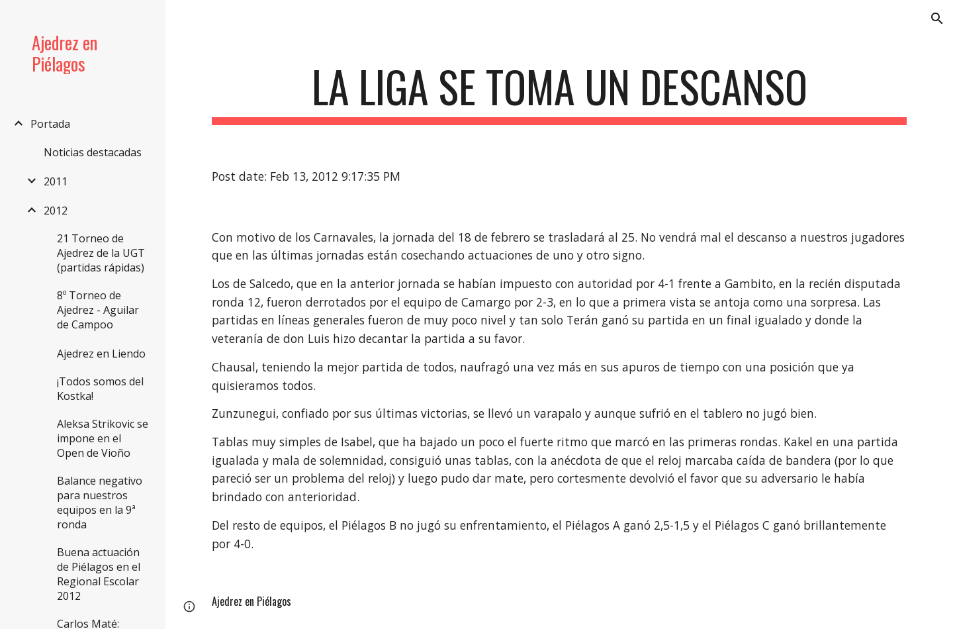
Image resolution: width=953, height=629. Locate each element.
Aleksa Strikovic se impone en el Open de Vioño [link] (102, 438)
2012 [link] (56, 210)
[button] (937, 18)
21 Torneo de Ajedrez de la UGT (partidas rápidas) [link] (101, 253)
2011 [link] (56, 181)
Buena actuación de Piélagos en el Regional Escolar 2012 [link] (98, 574)
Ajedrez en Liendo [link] (101, 353)
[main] (559, 93)
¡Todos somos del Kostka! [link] (100, 388)
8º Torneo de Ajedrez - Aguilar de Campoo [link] (98, 310)
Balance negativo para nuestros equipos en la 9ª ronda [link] (99, 502)
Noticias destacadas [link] (93, 152)
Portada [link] (50, 124)
